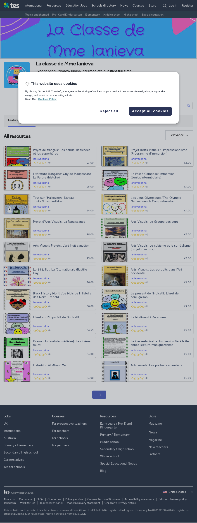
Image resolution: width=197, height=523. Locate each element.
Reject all (109, 111)
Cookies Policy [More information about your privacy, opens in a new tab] (47, 99)
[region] (98, 98)
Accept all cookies (150, 111)
